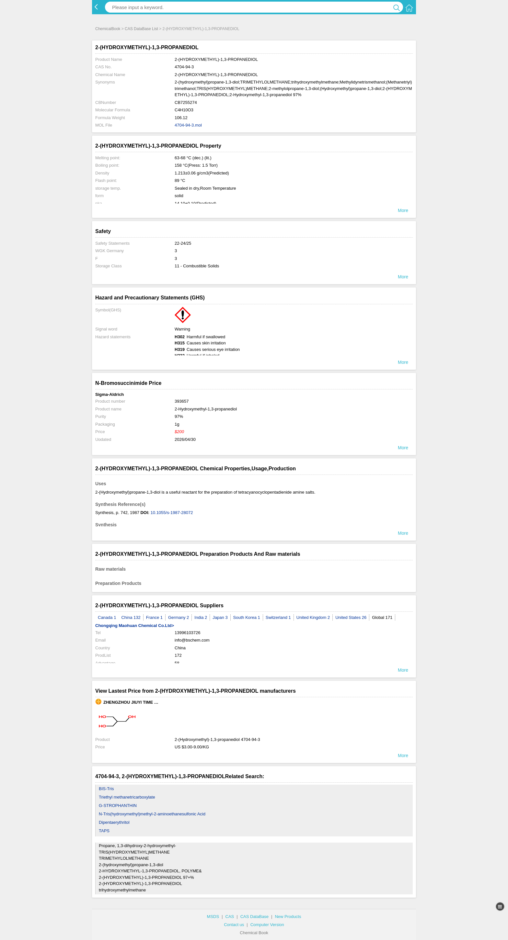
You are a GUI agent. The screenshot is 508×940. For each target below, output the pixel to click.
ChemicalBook (107, 29)
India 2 (200, 617)
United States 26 (350, 617)
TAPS (104, 830)
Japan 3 (220, 617)
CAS (229, 916)
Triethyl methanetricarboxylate (127, 797)
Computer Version (267, 924)
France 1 (154, 617)
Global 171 (382, 617)
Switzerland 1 (278, 617)
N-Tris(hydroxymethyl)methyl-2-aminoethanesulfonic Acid (152, 813)
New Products (288, 916)
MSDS (213, 916)
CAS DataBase (254, 916)
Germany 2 (178, 617)
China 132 (130, 617)
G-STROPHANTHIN (118, 805)
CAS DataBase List (141, 29)
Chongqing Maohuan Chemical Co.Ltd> (134, 625)
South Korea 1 (246, 617)
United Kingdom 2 (313, 617)
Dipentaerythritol (114, 822)
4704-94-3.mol (188, 125)
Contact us (234, 924)
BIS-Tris (106, 788)
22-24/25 (183, 243)
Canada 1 (107, 617)
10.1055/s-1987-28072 (172, 512)
